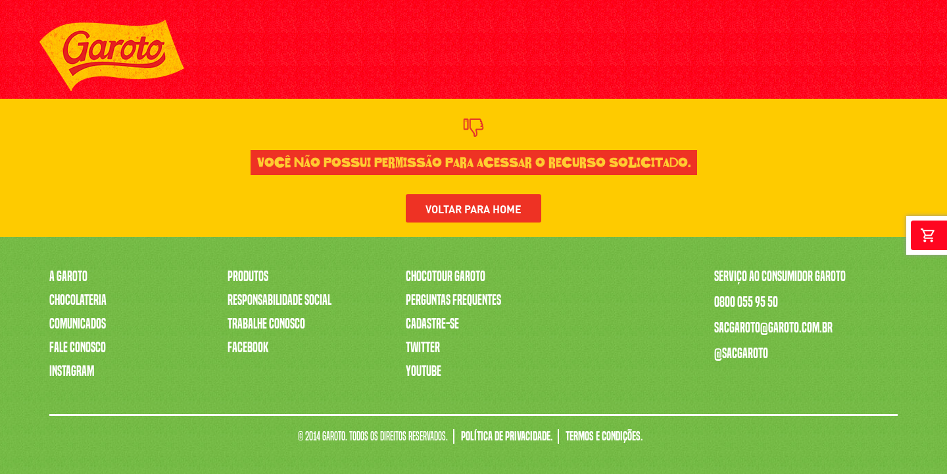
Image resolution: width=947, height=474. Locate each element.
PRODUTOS (271, 55)
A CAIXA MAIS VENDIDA (352, 55)
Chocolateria (78, 300)
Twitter (423, 348)
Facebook (248, 348)
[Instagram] (836, 56)
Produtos (248, 276)
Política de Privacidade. (506, 436)
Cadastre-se (432, 324)
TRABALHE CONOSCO (546, 55)
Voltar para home (473, 208)
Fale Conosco (77, 348)
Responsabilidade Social (279, 300)
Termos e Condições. (604, 436)
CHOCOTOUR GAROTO (641, 55)
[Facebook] (896, 56)
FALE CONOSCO (724, 55)
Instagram (71, 371)
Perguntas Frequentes (453, 300)
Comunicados (77, 324)
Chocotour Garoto (445, 276)
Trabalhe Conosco (266, 324)
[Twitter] (866, 56)
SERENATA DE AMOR (452, 55)
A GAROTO (217, 55)
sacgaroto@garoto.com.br (773, 328)
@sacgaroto (741, 353)
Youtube (423, 371)
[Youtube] (807, 56)
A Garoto (68, 276)
